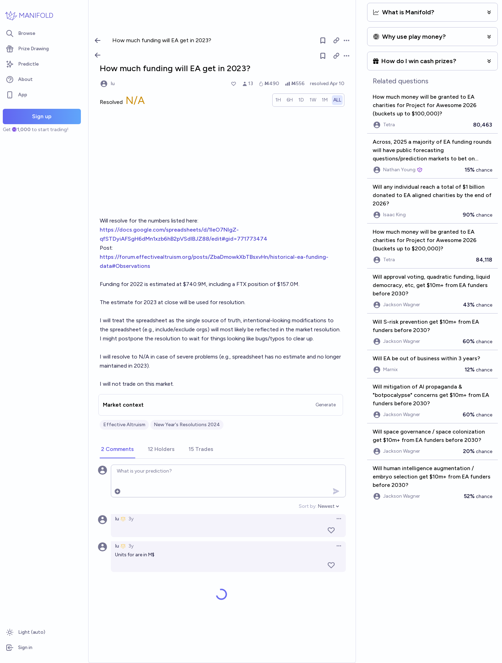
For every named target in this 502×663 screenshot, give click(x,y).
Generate (325, 405)
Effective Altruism (124, 425)
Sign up (42, 116)
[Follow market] (323, 55)
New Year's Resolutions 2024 (187, 425)
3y (131, 519)
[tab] (117, 449)
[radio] (278, 100)
